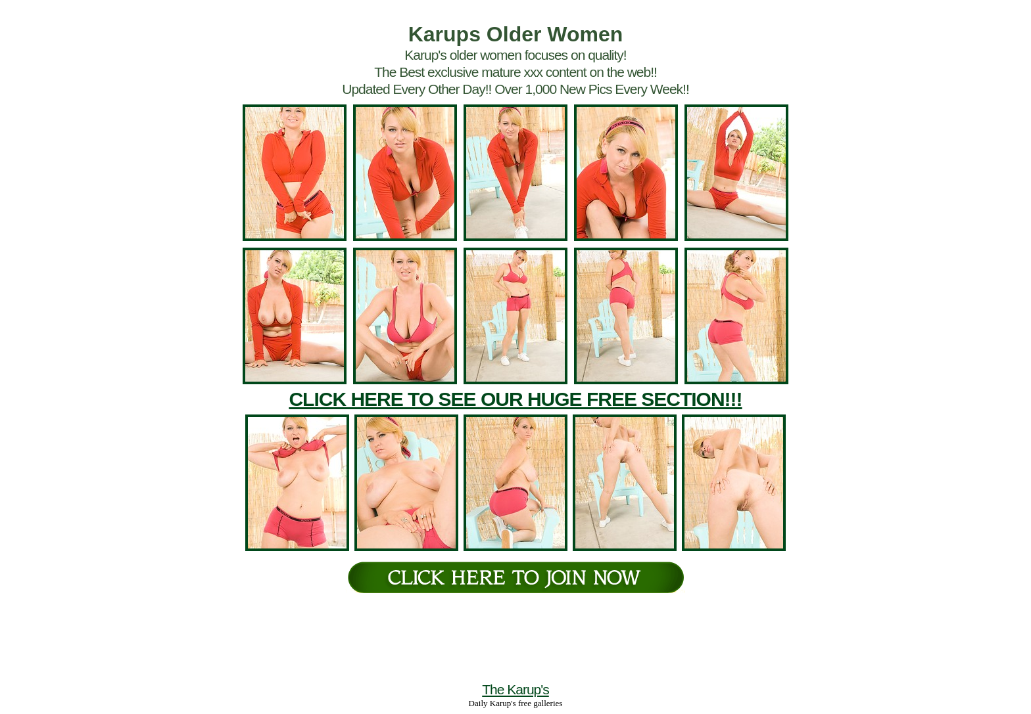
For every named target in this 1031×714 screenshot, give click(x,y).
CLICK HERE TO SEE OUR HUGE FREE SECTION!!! (515, 399)
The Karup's (515, 689)
